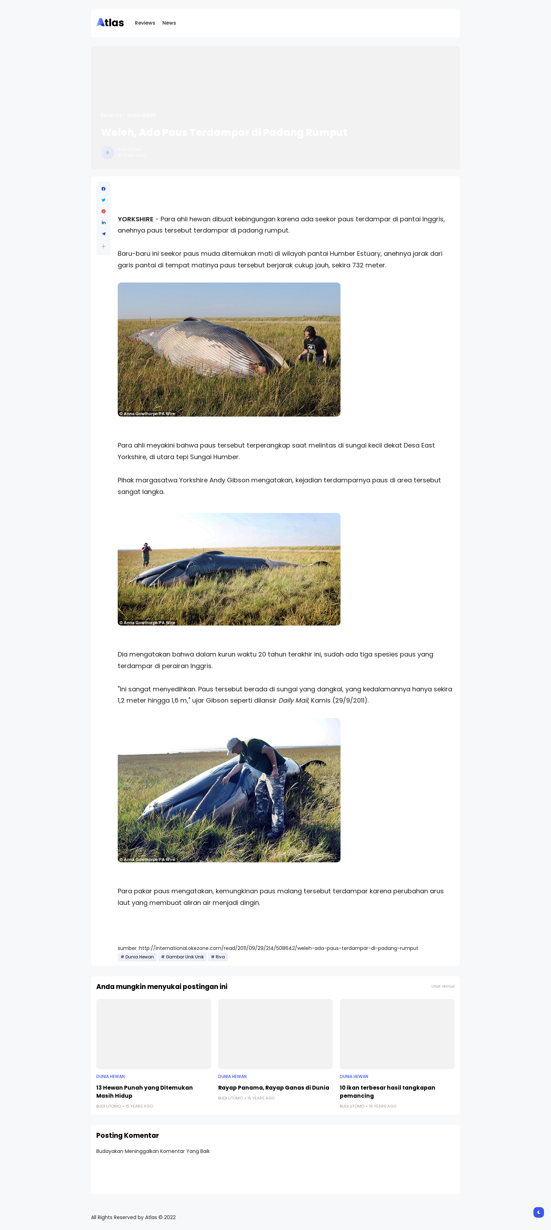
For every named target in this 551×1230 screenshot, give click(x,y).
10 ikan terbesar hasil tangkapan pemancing (387, 1091)
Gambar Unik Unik (185, 957)
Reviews (145, 22)
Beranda (111, 115)
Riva (220, 957)
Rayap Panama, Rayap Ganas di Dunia (273, 1087)
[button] (103, 246)
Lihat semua (443, 986)
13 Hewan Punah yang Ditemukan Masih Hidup (144, 1091)
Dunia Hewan (142, 115)
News (169, 22)
